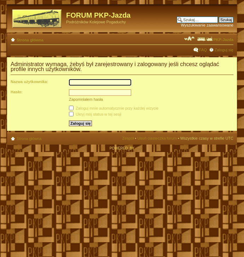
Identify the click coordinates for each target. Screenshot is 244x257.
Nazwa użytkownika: (29, 82)
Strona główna (30, 40)
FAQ (203, 50)
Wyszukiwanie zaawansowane (207, 25)
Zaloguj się (224, 50)
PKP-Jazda (214, 39)
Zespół (128, 138)
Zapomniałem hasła (86, 99)
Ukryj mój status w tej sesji (95, 114)
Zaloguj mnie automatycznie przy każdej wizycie (113, 108)
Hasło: (17, 92)
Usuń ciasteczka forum (156, 138)
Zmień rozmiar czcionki (189, 38)
